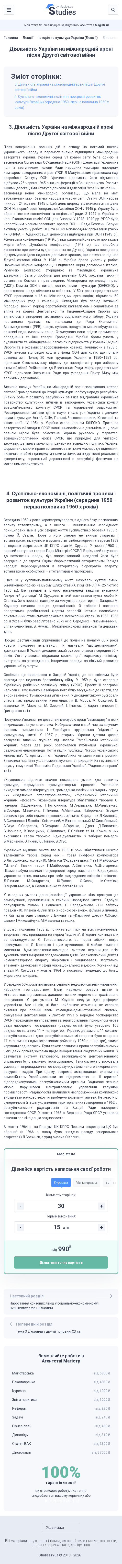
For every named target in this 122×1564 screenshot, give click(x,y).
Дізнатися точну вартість (61, 1262)
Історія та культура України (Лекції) (68, 38)
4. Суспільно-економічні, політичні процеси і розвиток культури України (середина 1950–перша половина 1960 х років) (62, 102)
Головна (11, 38)
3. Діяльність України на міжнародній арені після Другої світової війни (60, 87)
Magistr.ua (102, 25)
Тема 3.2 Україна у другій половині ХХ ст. (48, 1331)
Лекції (28, 38)
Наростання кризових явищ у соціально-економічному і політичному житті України (54, 1305)
